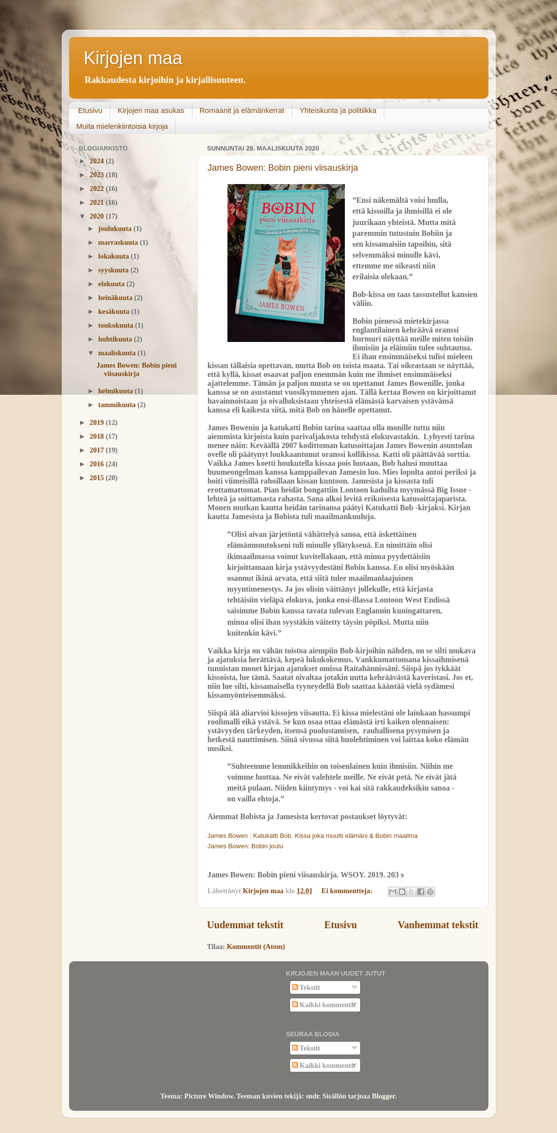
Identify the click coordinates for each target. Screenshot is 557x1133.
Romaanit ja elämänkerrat (242, 110)
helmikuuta (116, 391)
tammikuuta (118, 405)
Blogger (383, 1096)
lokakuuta (114, 256)
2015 (98, 478)
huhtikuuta (116, 339)
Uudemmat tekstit (245, 924)
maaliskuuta (118, 353)
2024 (98, 161)
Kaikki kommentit (324, 1005)
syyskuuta (114, 270)
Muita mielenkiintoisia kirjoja (122, 126)
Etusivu (90, 110)
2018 (98, 436)
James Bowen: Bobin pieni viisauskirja (283, 168)
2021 (98, 202)
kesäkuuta (114, 311)
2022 (98, 188)
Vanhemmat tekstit (438, 924)
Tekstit (306, 987)
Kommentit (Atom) (256, 946)
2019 (98, 422)
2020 (98, 216)
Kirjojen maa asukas (150, 110)
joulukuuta (116, 228)
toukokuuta (116, 325)
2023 (98, 175)
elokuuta (112, 284)
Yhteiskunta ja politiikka (337, 110)
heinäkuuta (116, 298)
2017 (98, 450)
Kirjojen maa (133, 58)
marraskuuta (119, 242)
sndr (312, 1096)
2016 (98, 464)
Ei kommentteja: (348, 891)
